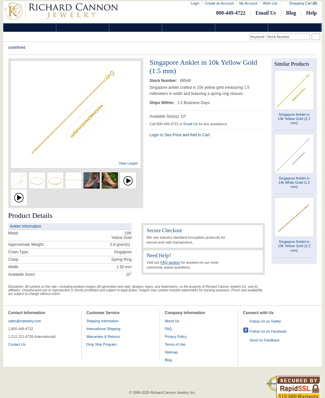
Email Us (265, 13)
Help (311, 13)
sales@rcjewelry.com (24, 321)
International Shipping (103, 329)
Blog (291, 13)
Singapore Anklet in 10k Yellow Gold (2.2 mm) (294, 246)
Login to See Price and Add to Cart (180, 135)
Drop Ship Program (101, 344)
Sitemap (171, 352)
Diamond (30, 27)
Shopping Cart (303, 3)
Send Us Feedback (265, 340)
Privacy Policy (176, 336)
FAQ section (170, 262)
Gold (83, 27)
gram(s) (120, 244)
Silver (136, 27)
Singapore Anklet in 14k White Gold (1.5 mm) (294, 182)
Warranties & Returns (103, 336)
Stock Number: (164, 80)
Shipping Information (102, 321)
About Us (172, 321)
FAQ (168, 329)
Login (195, 3)
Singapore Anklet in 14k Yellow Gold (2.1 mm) (294, 119)
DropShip (294, 27)
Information (241, 27)
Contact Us (16, 344)
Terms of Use (175, 344)
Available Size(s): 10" (168, 116)
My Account (248, 3)
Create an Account (219, 3)
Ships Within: (163, 102)
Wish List (270, 3)
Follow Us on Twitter (265, 321)
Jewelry (188, 27)
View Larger (128, 163)
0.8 (113, 244)
